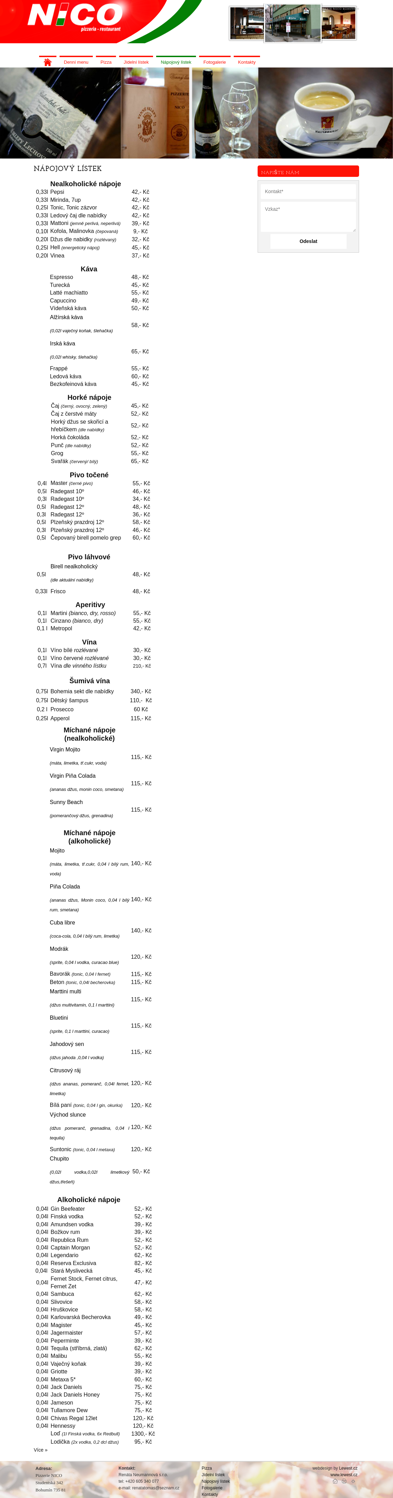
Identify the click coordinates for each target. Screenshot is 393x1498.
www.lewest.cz (343, 1474)
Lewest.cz (348, 1468)
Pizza (207, 1468)
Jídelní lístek (213, 1474)
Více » (41, 1450)
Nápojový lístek (216, 1481)
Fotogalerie (212, 1488)
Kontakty (210, 1494)
